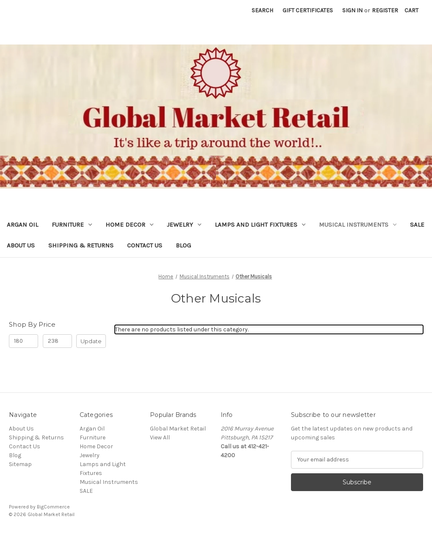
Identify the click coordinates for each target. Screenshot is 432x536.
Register (385, 10)
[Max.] (57, 341)
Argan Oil (22, 224)
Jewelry (184, 224)
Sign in (352, 10)
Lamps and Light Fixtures (260, 224)
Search (262, 10)
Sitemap (20, 464)
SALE (417, 224)
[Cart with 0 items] (411, 10)
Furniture (72, 224)
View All (160, 437)
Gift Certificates (307, 10)
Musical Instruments (357, 224)
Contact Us (144, 245)
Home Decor (129, 224)
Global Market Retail (178, 428)
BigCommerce (53, 507)
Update (91, 341)
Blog (183, 245)
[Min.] (23, 341)
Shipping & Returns (81, 245)
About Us (21, 245)
